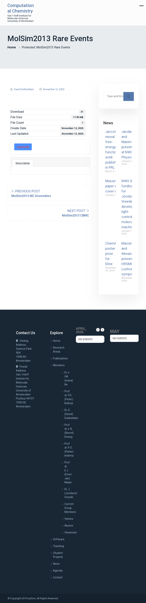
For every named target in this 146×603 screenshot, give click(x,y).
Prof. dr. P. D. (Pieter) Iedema (69, 449)
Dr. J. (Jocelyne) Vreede (70, 493)
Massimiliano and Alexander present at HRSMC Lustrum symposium (131, 258)
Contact (58, 577)
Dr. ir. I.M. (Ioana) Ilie (68, 378)
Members (59, 365)
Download (23, 146)
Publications (60, 358)
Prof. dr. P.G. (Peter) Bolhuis (68, 397)
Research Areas (58, 349)
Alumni (68, 525)
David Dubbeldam (24, 89)
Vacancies (70, 532)
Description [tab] (23, 163)
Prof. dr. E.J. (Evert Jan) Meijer (68, 472)
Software (58, 539)
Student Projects (58, 554)
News (56, 563)
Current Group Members (70, 507)
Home (11, 47)
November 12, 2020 (53, 89)
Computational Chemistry (20, 8)
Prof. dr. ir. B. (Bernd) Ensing (69, 430)
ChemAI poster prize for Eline (111, 253)
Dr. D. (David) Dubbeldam (71, 414)
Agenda (58, 570)
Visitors (68, 518)
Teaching (58, 546)
